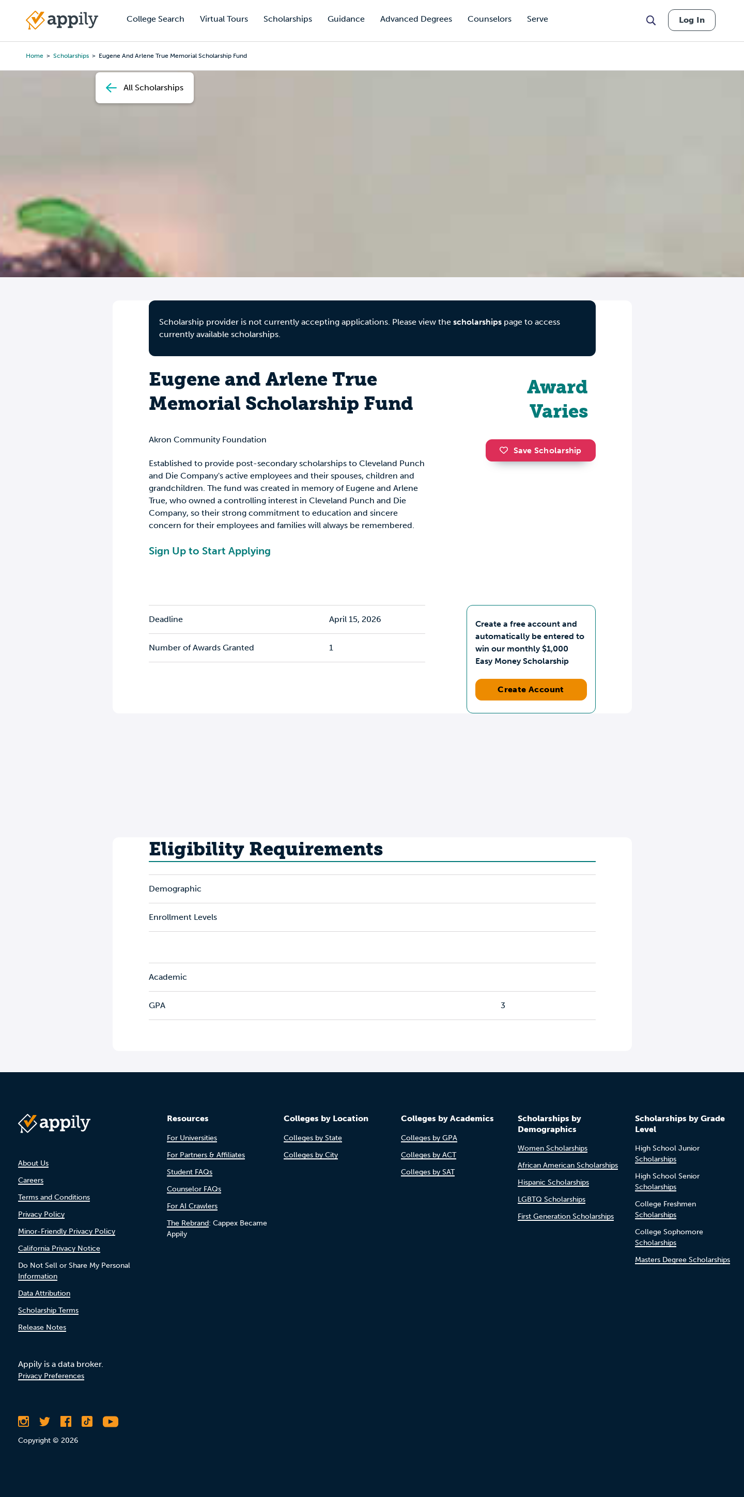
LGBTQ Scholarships (551, 1199)
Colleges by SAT (428, 1172)
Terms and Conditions (54, 1197)
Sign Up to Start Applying (210, 551)
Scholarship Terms (48, 1310)
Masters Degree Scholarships (682, 1259)
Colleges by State (313, 1138)
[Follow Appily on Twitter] (44, 1421)
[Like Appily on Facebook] (65, 1421)
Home (34, 55)
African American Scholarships (568, 1165)
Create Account (531, 689)
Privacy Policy (41, 1214)
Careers (30, 1180)
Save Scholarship (540, 450)
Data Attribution (44, 1293)
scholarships (477, 322)
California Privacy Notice (59, 1248)
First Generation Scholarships (566, 1216)
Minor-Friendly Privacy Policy (66, 1231)
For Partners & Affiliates (206, 1155)
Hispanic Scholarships (553, 1182)
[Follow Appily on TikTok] (87, 1421)
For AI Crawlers (192, 1206)
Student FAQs (189, 1172)
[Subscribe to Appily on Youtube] (110, 1421)
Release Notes (42, 1327)
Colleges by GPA (429, 1138)
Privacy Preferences (51, 1376)
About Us (33, 1163)
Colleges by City (311, 1155)
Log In (692, 20)
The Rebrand (188, 1223)
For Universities (192, 1138)
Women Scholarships (552, 1148)
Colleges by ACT (428, 1155)
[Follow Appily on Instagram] (23, 1421)
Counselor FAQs (194, 1189)
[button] (506, 450)
